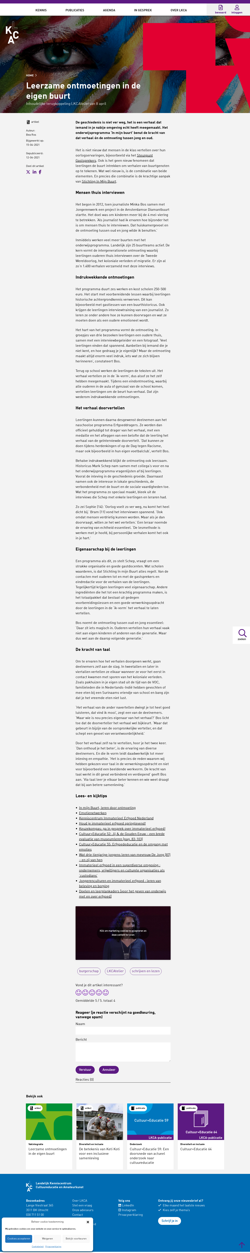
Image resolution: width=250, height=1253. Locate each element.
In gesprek (143, 10)
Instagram (127, 1210)
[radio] (78, 993)
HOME (31, 75)
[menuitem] (41, 9)
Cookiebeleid (38, 1247)
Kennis (41, 10)
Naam (123, 1028)
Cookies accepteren (18, 1239)
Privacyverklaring (53, 1247)
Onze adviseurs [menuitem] (82, 1210)
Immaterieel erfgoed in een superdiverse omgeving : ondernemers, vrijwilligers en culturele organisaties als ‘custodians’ (122, 871)
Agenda (109, 10)
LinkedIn (126, 1205)
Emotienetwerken (92, 813)
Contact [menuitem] (77, 1214)
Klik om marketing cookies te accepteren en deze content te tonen (123, 933)
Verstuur (85, 1069)
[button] (88, 1222)
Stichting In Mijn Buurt (99, 181)
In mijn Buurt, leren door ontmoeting (107, 808)
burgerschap (89, 971)
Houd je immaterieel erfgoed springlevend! (112, 823)
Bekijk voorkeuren (76, 1239)
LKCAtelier (115, 971)
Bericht (123, 1050)
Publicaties (74, 10)
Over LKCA (179, 10)
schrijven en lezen (146, 971)
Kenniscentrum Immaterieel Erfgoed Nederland (116, 818)
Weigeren (47, 1239)
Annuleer (109, 1069)
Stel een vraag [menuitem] (82, 1205)
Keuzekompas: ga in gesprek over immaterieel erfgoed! (122, 829)
